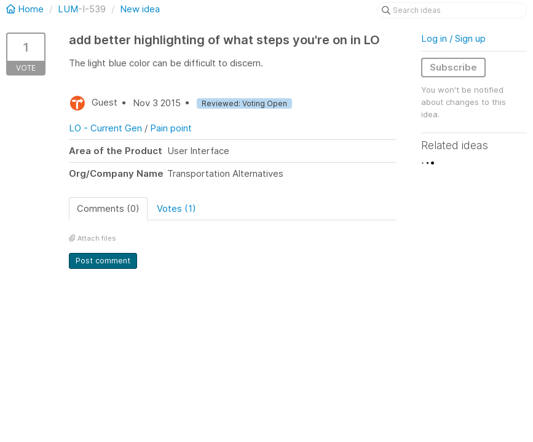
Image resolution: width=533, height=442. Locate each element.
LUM (68, 9)
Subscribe (453, 67)
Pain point (171, 128)
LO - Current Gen (105, 128)
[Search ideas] (452, 10)
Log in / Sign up (453, 38)
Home (26, 9)
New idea (140, 9)
